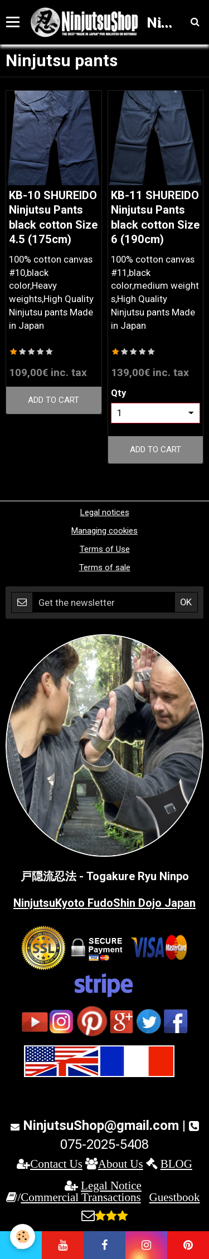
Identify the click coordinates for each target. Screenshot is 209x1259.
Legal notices (104, 512)
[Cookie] (22, 1236)
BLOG (176, 1163)
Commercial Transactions (80, 1197)
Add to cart (53, 400)
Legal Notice (111, 1185)
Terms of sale (104, 567)
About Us (120, 1163)
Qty (118, 392)
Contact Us (56, 1163)
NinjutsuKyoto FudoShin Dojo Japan (104, 903)
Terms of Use (105, 549)
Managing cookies (104, 531)
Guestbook (174, 1197)
